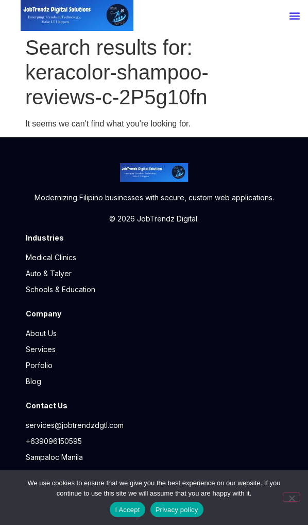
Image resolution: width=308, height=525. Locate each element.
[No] (291, 497)
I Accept (127, 510)
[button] (294, 15)
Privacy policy (177, 510)
